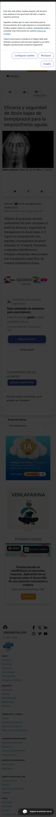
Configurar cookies (25, 55)
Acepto (47, 63)
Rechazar (46, 55)
